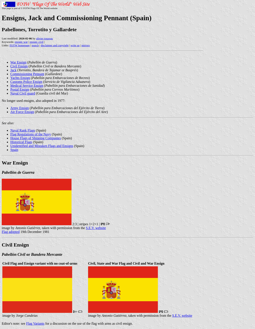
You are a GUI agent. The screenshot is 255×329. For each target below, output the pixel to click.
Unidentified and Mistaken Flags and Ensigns (41, 146)
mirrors (85, 45)
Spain (14, 150)
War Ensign (18, 62)
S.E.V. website (96, 228)
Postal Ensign (19, 89)
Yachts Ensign (20, 78)
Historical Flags (21, 142)
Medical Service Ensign (26, 85)
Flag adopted (11, 232)
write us (75, 45)
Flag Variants (35, 323)
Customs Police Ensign (26, 82)
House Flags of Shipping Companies (35, 138)
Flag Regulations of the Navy (30, 134)
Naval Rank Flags (22, 130)
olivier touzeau (44, 38)
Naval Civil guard (22, 93)
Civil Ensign (19, 66)
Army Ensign (19, 108)
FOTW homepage (19, 45)
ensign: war (21, 41)
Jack (13, 70)
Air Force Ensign (22, 112)
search (35, 45)
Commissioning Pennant (27, 74)
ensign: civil (37, 41)
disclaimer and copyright (54, 45)
